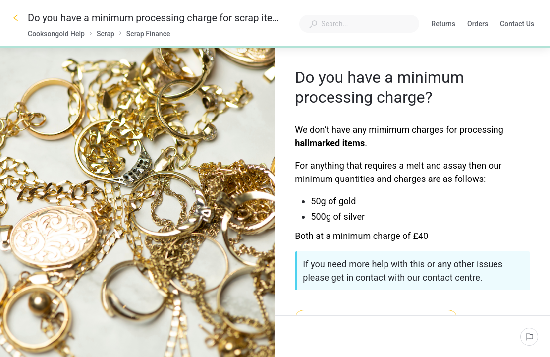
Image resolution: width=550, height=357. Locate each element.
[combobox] (359, 24)
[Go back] (16, 18)
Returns (443, 25)
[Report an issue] (529, 337)
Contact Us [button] (517, 24)
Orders (477, 25)
